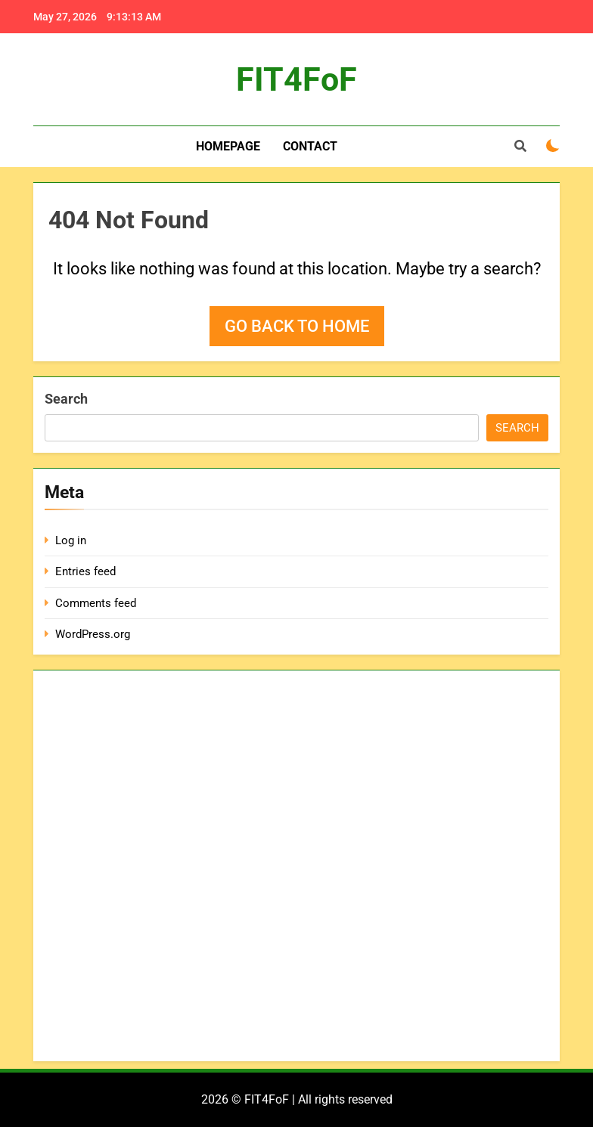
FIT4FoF (296, 79)
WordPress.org (92, 634)
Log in (70, 540)
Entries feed (85, 571)
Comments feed (95, 603)
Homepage (228, 146)
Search (66, 399)
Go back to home (297, 326)
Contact (310, 146)
